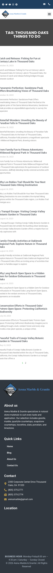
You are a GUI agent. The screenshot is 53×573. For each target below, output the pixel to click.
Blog (9, 452)
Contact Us (12, 465)
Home (10, 446)
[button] (49, 14)
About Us (11, 459)
